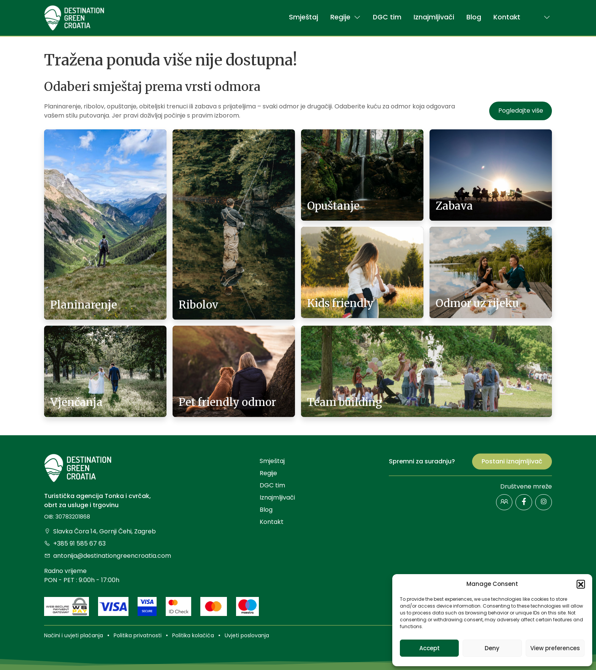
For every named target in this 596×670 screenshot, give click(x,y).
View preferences (555, 648)
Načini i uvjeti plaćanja (73, 635)
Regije (345, 17)
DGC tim (387, 17)
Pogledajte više (520, 110)
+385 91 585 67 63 (75, 543)
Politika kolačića (193, 635)
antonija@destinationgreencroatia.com (107, 555)
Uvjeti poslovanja (247, 635)
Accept (429, 648)
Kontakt (506, 17)
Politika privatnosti (138, 635)
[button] (581, 584)
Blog (473, 17)
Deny (492, 648)
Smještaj (303, 17)
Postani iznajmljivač (512, 461)
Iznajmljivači (434, 17)
